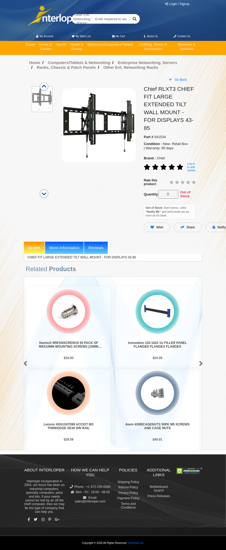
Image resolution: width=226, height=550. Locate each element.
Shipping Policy (128, 482)
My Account (44, 36)
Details (34, 247)
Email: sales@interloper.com (90, 499)
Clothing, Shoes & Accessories (153, 46)
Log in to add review (191, 167)
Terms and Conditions (128, 505)
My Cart (118, 36)
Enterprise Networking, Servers (147, 62)
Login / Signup (177, 4)
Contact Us (181, 36)
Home (34, 62)
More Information (64, 247)
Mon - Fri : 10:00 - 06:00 (90, 492)
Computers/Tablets (118, 44)
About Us (150, 36)
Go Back (178, 80)
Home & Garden (45, 46)
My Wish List (80, 36)
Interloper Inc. (136, 543)
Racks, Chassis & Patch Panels (66, 67)
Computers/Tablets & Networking (79, 62)
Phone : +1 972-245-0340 (90, 487)
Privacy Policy (128, 493)
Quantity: (150, 194)
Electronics (95, 44)
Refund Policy (128, 487)
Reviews (95, 247)
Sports (61, 44)
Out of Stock (185, 194)
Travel (30, 44)
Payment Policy (128, 498)
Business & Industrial (186, 46)
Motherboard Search (159, 488)
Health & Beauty (76, 46)
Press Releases (158, 496)
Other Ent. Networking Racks (81, 19)
